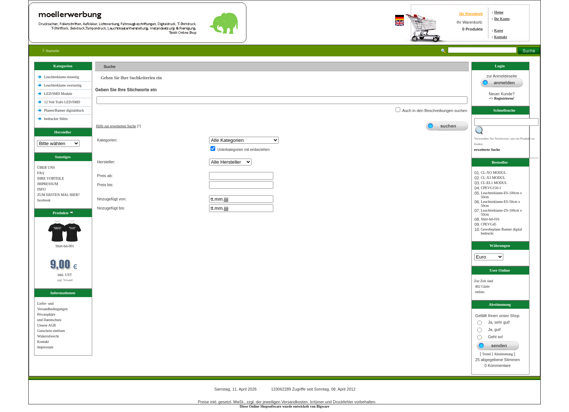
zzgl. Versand (65, 280)
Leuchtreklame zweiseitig (63, 85)
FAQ (40, 173)
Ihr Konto (502, 19)
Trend (486, 354)
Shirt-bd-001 (65, 246)
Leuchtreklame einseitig (62, 77)
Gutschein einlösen (51, 331)
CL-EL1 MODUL (494, 183)
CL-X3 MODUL (493, 178)
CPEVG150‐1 (491, 188)
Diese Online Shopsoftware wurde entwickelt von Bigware (284, 406)
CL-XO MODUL (493, 173)
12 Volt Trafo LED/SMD (62, 102)
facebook (43, 200)
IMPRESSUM (47, 184)
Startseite (51, 51)
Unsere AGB (46, 325)
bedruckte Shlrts (55, 119)
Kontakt (500, 37)
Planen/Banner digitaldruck (64, 110)
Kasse (498, 30)
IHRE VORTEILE (50, 178)
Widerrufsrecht (48, 336)
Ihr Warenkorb (471, 14)
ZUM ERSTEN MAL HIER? (58, 195)
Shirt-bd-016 (490, 219)
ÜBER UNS (46, 167)
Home (499, 12)
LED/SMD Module (58, 94)
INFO (41, 189)
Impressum (45, 347)
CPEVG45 (488, 224)
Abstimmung (503, 354)
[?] (118, 126)
